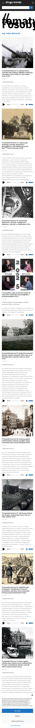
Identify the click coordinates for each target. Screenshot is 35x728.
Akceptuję (17, 711)
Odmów (17, 716)
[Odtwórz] (4, 104)
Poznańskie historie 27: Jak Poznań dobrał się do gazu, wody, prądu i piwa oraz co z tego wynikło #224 (17, 515)
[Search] (31, 7)
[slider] (15, 104)
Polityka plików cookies (15, 725)
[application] (17, 104)
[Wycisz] (27, 104)
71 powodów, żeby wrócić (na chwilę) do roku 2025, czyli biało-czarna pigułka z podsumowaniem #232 (16, 294)
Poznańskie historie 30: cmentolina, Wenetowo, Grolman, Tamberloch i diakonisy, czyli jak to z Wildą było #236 (16, 222)
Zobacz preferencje (17, 721)
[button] (32, 695)
